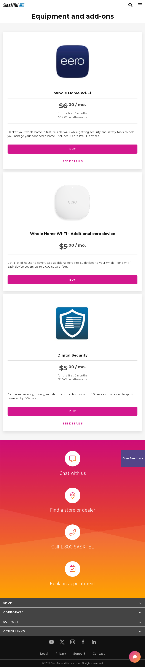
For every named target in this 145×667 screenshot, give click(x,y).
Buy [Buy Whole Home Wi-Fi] (72, 149)
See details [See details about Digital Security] (72, 423)
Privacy (61, 654)
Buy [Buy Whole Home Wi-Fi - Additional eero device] (72, 279)
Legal (44, 654)
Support (79, 654)
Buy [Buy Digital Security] (72, 411)
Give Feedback (133, 458)
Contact (99, 654)
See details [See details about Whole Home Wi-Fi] (72, 161)
